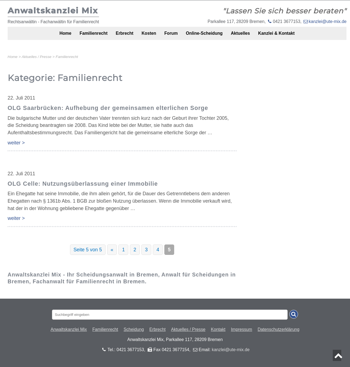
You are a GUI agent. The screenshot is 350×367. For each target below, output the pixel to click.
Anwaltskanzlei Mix (69, 329)
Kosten (146, 36)
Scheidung (134, 329)
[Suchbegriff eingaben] (170, 315)
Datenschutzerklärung (278, 329)
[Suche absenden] (293, 314)
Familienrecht (82, 36)
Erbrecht (117, 36)
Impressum (241, 329)
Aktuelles (250, 36)
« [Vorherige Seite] (112, 249)
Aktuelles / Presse (188, 329)
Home (50, 36)
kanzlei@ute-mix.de (327, 21)
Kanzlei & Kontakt (290, 36)
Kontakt (218, 329)
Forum (172, 36)
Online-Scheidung (209, 36)
